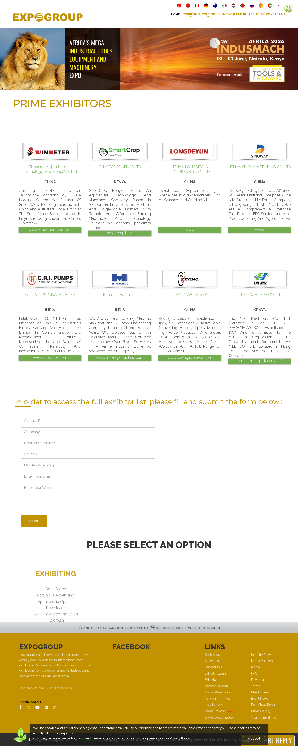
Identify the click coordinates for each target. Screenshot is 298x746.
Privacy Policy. (180, 738)
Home (175, 14)
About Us (256, 14)
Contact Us (275, 14)
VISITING (208, 14)
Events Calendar (232, 14)
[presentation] (56, 503)
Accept (254, 738)
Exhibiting (191, 14)
